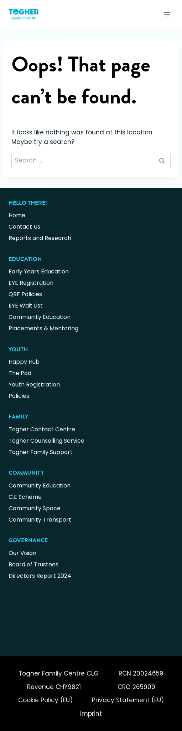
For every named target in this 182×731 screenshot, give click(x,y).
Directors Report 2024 (40, 576)
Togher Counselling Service (46, 441)
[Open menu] (166, 14)
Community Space (35, 508)
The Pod (20, 373)
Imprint (91, 713)
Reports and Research (40, 238)
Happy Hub (24, 362)
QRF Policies (25, 294)
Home (17, 215)
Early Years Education (39, 271)
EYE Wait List (26, 306)
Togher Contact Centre (42, 429)
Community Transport (40, 520)
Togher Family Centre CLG (59, 673)
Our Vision (22, 553)
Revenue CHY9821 (54, 687)
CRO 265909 (136, 687)
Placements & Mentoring (43, 328)
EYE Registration (31, 283)
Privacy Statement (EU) (128, 700)
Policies (19, 396)
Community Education (40, 317)
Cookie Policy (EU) (45, 700)
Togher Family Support (41, 452)
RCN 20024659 (141, 673)
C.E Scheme (25, 497)
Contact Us (24, 227)
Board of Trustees (33, 564)
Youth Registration (34, 384)
